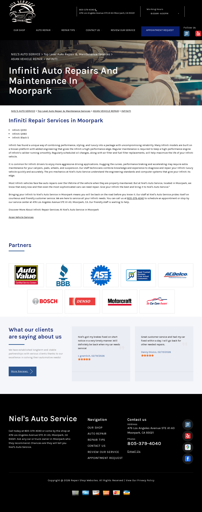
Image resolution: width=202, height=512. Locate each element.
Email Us (133, 451)
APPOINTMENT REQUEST (160, 30)
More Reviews (22, 371)
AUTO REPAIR (43, 30)
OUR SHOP (19, 30)
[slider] (84, 359)
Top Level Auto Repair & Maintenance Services (77, 54)
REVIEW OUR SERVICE (123, 30)
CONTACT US (93, 30)
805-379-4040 (86, 9)
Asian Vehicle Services (21, 217)
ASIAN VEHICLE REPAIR (27, 59)
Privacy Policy (145, 480)
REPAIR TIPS (68, 30)
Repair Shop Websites (84, 480)
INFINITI (51, 59)
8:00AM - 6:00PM (159, 13)
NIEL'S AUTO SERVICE (25, 54)
